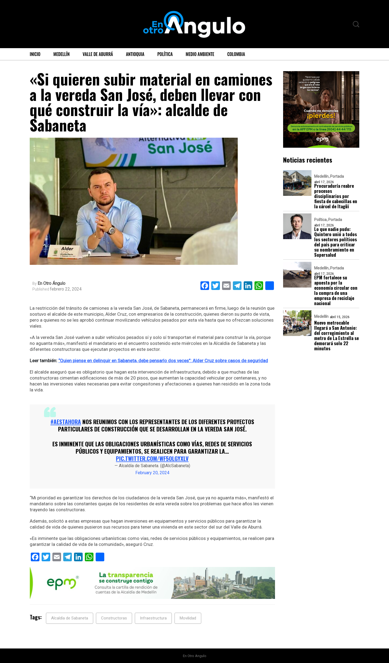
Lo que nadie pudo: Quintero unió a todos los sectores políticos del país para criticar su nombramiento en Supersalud (335, 241)
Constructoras (114, 618)
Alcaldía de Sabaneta (69, 618)
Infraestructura (153, 618)
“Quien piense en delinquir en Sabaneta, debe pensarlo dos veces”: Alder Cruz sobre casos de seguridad (163, 360)
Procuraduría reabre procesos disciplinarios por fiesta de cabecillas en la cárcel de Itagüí (335, 196)
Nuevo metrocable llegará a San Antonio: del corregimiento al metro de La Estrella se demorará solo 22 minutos (336, 335)
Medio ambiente (200, 54)
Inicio (35, 54)
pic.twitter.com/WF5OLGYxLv (152, 458)
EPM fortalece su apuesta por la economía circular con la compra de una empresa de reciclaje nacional (335, 290)
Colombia (236, 54)
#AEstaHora (66, 421)
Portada (337, 176)
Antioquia (135, 54)
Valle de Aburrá (98, 54)
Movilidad (188, 618)
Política (165, 54)
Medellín (61, 54)
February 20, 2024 (152, 472)
